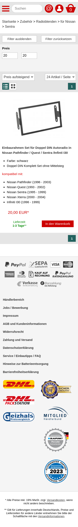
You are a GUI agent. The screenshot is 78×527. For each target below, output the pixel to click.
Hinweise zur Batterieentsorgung (25, 364)
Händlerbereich (13, 299)
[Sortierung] (18, 77)
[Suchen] (27, 8)
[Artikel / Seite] (60, 77)
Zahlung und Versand (17, 340)
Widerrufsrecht (13, 331)
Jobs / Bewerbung (15, 307)
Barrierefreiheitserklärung (21, 372)
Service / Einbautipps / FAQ (22, 356)
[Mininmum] (10, 56)
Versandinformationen (51, 516)
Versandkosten (56, 500)
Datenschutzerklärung (18, 347)
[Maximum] (29, 56)
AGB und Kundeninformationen (25, 323)
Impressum (11, 315)
